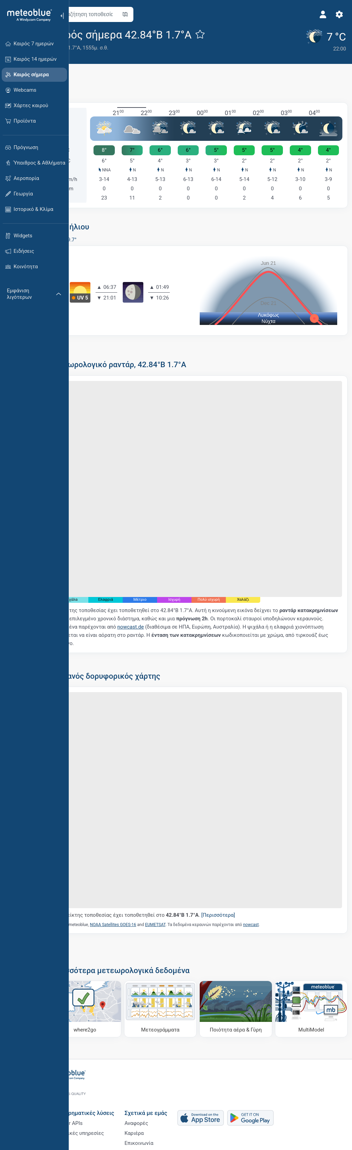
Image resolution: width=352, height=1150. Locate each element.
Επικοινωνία (162, 1116)
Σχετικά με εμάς (169, 1082)
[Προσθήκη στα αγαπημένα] (227, 34)
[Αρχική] (27, 15)
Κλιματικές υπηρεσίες (102, 1105)
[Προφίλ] (320, 14)
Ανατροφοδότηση (168, 1127)
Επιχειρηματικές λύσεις (107, 1082)
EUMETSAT (182, 875)
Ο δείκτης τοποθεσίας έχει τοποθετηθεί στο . (174, 865)
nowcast (278, 875)
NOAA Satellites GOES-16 (140, 875)
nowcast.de (219, 600)
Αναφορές (160, 1093)
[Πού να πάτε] (108, 958)
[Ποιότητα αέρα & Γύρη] (244, 958)
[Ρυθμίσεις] (337, 14)
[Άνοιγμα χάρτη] (152, 14)
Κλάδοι (84, 1116)
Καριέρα (158, 1105)
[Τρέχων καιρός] (321, 39)
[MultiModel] (312, 958)
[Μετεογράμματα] (176, 958)
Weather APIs (91, 1093)
